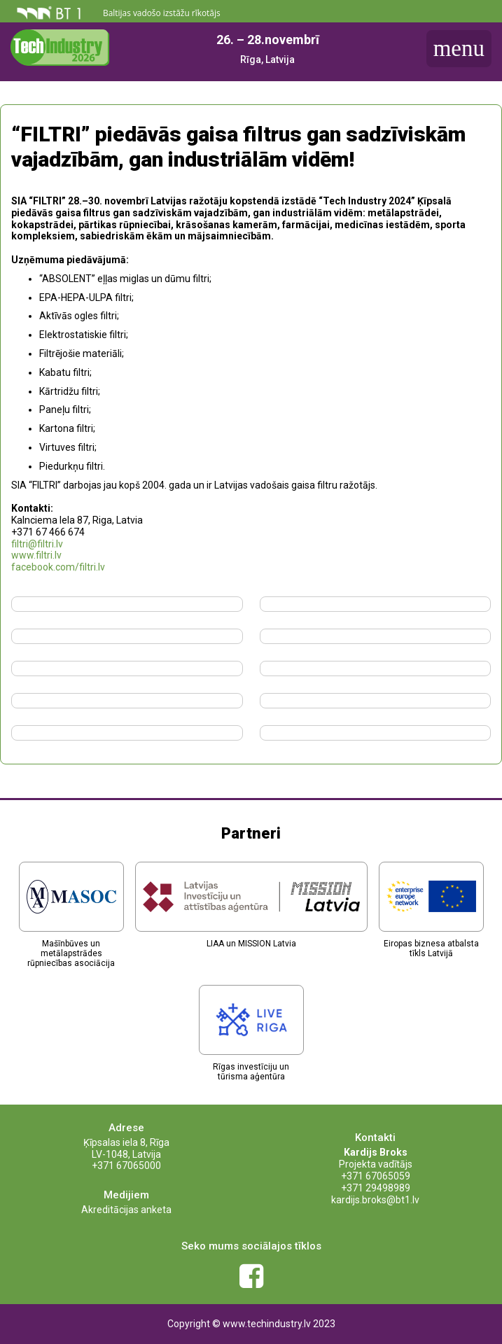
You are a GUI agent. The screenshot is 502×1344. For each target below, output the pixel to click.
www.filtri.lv (36, 555)
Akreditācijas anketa (126, 1209)
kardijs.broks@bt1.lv (375, 1199)
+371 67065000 (126, 1165)
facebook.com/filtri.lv (58, 567)
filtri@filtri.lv (37, 544)
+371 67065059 (375, 1176)
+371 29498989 (375, 1188)
